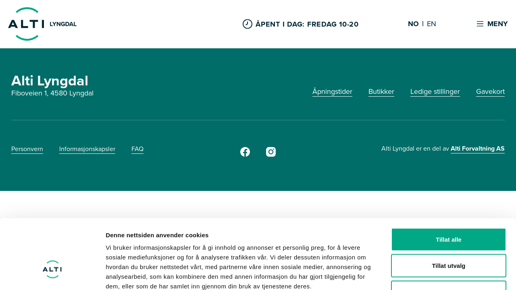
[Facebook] (245, 154)
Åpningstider (332, 91)
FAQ (137, 148)
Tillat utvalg (448, 210)
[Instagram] (271, 154)
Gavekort (490, 91)
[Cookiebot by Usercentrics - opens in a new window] (52, 274)
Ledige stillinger (435, 91)
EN (431, 24)
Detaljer (429, 274)
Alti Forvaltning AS (478, 148)
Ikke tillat (449, 237)
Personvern (27, 148)
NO (413, 24)
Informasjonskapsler (87, 148)
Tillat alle (449, 184)
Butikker (381, 91)
